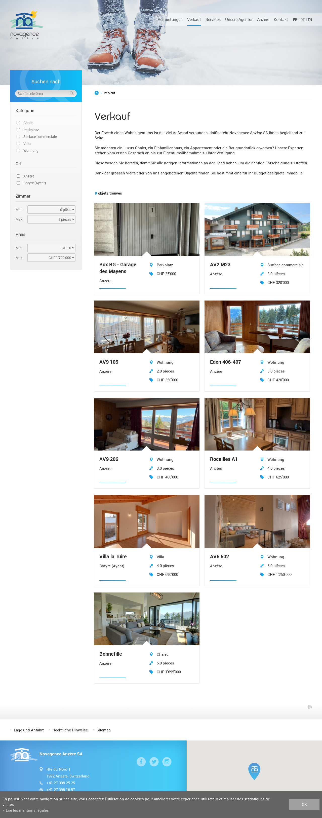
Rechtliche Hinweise (70, 728)
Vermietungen (170, 19)
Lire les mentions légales (27, 810)
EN (310, 19)
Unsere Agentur (239, 19)
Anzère (263, 19)
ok (304, 804)
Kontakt (281, 19)
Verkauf (194, 19)
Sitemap (104, 728)
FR (295, 19)
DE (303, 19)
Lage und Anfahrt (29, 728)
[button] (254, 770)
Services (213, 19)
